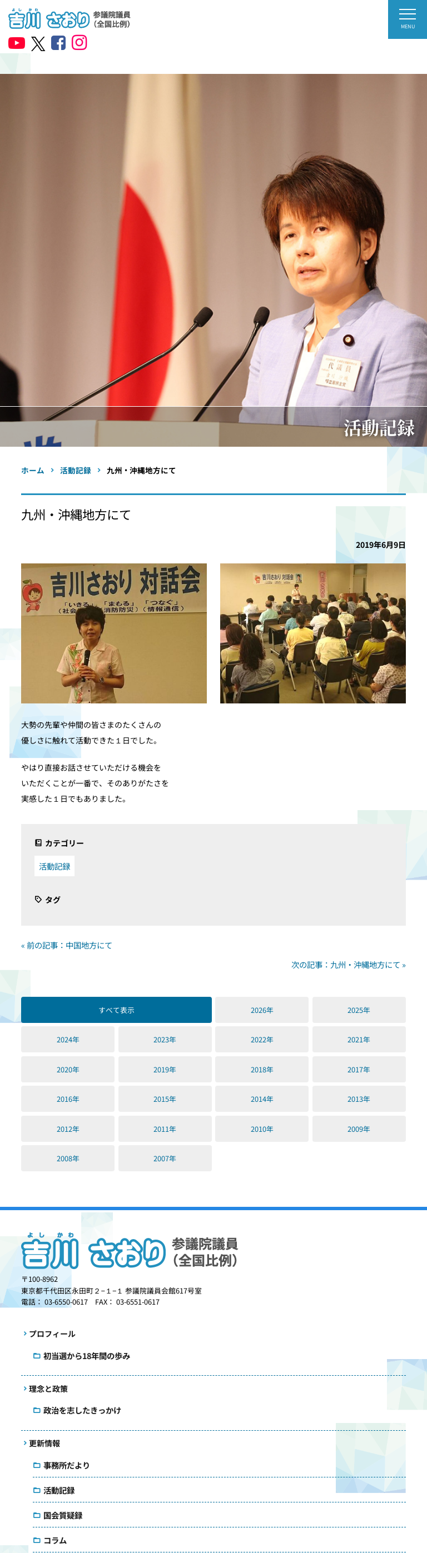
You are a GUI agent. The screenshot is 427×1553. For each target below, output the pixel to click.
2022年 (262, 1039)
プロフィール (52, 1333)
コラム (55, 1540)
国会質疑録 (62, 1515)
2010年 (262, 1128)
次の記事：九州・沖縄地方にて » (348, 964)
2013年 (358, 1098)
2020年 (68, 1069)
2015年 (164, 1098)
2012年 (68, 1128)
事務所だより (66, 1465)
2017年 (358, 1069)
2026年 (262, 1010)
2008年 (68, 1158)
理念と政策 (48, 1388)
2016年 (68, 1098)
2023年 (164, 1039)
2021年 (358, 1039)
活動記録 (54, 866)
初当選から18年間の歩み (86, 1355)
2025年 (358, 1010)
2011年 (164, 1128)
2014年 (262, 1098)
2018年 (262, 1069)
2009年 (358, 1128)
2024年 (68, 1039)
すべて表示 (116, 1010)
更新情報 (44, 1443)
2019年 (164, 1069)
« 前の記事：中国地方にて (66, 945)
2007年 (164, 1158)
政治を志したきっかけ (82, 1410)
